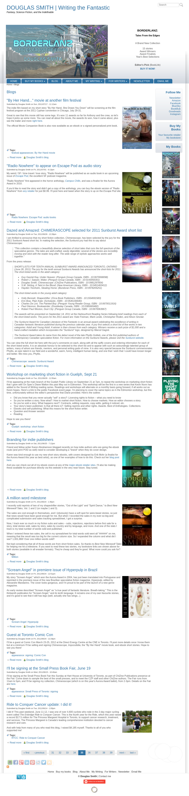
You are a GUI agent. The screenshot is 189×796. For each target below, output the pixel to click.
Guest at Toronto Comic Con (30, 635)
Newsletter (142, 81)
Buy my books (34, 81)
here (13, 684)
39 (111, 752)
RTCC (15, 738)
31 (52, 752)
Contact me (105, 776)
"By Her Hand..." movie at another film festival (44, 100)
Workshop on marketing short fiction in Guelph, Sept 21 (52, 374)
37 (96, 752)
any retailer (29, 191)
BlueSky (176, 106)
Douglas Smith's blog (37, 157)
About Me (72, 81)
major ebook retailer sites (82, 465)
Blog (55, 81)
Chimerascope (19, 361)
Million (15, 557)
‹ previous (39, 752)
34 (74, 752)
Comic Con (40, 655)
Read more (15, 157)
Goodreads (175, 111)
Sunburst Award (45, 361)
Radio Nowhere (20, 217)
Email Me (163, 81)
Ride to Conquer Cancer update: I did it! (39, 704)
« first (26, 752)
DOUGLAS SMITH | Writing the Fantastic (58, 7)
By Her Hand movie (45, 153)
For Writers (117, 81)
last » (133, 752)
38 (103, 752)
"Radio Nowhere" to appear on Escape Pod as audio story (54, 166)
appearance (18, 655)
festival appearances (22, 153)
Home (13, 81)
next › (122, 752)
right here (37, 121)
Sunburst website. (134, 338)
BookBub (176, 109)
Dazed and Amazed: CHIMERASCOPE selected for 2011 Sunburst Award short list (74, 230)
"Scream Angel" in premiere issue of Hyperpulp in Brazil (52, 570)
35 (82, 752)
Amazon (176, 100)
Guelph (15, 426)
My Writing (93, 81)
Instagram (175, 114)
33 (67, 752)
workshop (26, 426)
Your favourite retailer (169, 135)
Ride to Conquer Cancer (32, 738)
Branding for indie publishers (30, 440)
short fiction (38, 426)
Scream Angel (19, 622)
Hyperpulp (33, 622)
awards (32, 361)
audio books (49, 217)
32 (60, 752)
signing (29, 655)
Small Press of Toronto (37, 691)
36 (89, 752)
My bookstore (173, 137)
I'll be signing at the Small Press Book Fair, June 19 (49, 668)
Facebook (175, 103)
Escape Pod (35, 217)
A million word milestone (26, 498)
